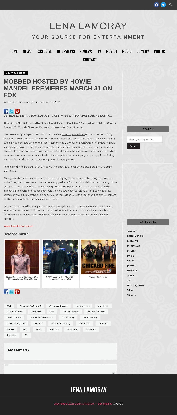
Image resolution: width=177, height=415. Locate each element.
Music (127, 51)
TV (99, 51)
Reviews (86, 51)
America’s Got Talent (30, 305)
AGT (9, 305)
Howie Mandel (14, 317)
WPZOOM (118, 403)
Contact (90, 60)
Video (130, 290)
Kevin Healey (68, 317)
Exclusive (44, 51)
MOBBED (103, 323)
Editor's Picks (135, 235)
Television (91, 329)
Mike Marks (84, 323)
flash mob (36, 311)
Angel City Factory (58, 305)
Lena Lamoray (24, 101)
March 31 (38, 323)
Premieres (72, 329)
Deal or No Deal (15, 311)
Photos (160, 51)
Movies (111, 51)
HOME (13, 51)
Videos (131, 295)
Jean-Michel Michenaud (41, 317)
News (27, 51)
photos (131, 265)
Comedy (142, 51)
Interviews (66, 51)
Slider (130, 275)
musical (10, 329)
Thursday (11, 335)
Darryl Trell (103, 305)
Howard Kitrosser (96, 311)
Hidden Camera (71, 311)
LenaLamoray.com (16, 323)
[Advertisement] (152, 95)
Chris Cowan (82, 305)
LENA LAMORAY (88, 23)
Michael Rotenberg (60, 323)
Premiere (54, 329)
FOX (52, 311)
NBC (25, 329)
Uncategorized (16, 73)
